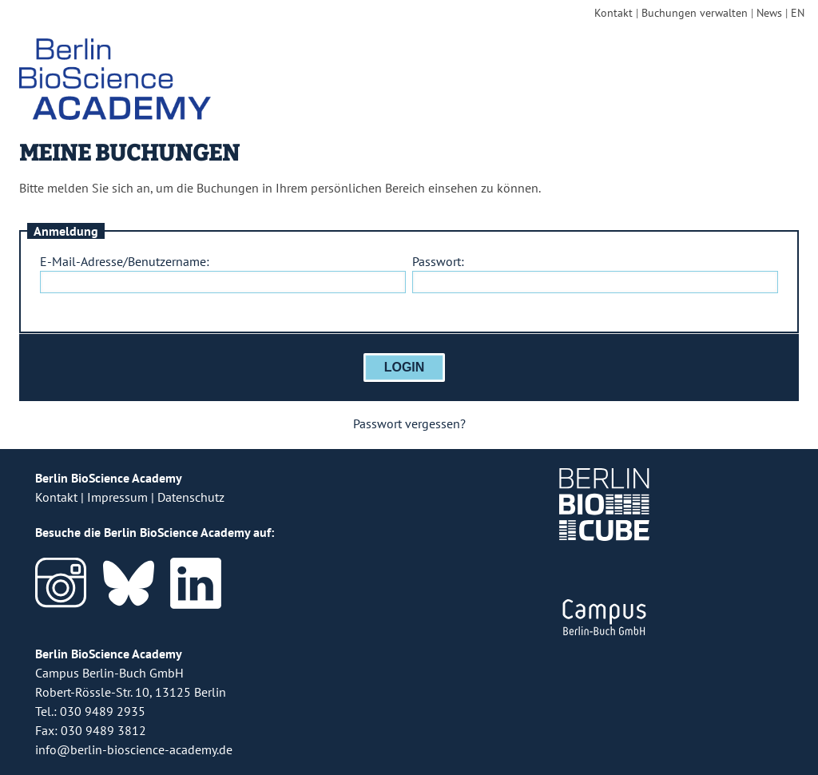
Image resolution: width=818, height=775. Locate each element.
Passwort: (438, 261)
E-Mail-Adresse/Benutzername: (124, 261)
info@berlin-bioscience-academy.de (133, 749)
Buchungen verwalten (694, 13)
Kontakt (613, 13)
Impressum (117, 497)
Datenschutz (190, 497)
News (769, 13)
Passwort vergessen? (409, 423)
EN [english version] (797, 13)
